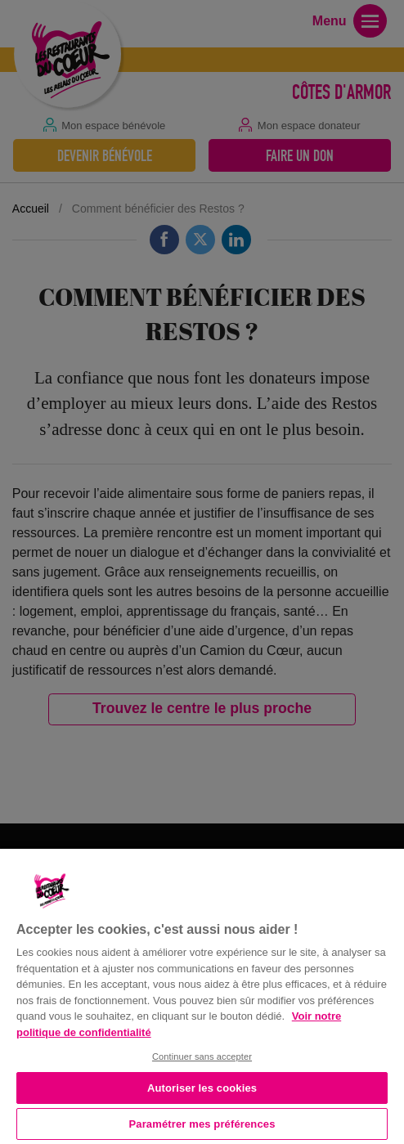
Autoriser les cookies (202, 1088)
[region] (202, 995)
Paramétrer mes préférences (202, 1124)
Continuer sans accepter (202, 1056)
